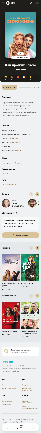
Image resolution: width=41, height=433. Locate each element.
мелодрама (7, 163)
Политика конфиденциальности (30, 403)
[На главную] (10, 3)
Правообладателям (9, 384)
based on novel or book (10, 185)
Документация (27, 380)
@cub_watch (17, 417)
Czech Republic (13, 138)
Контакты (5, 380)
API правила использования (27, 385)
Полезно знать (7, 396)
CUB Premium (6, 400)
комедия (18, 163)
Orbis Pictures (7, 174)
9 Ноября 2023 (17, 142)
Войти (37, 3)
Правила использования (27, 397)
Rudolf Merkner (15, 150)
